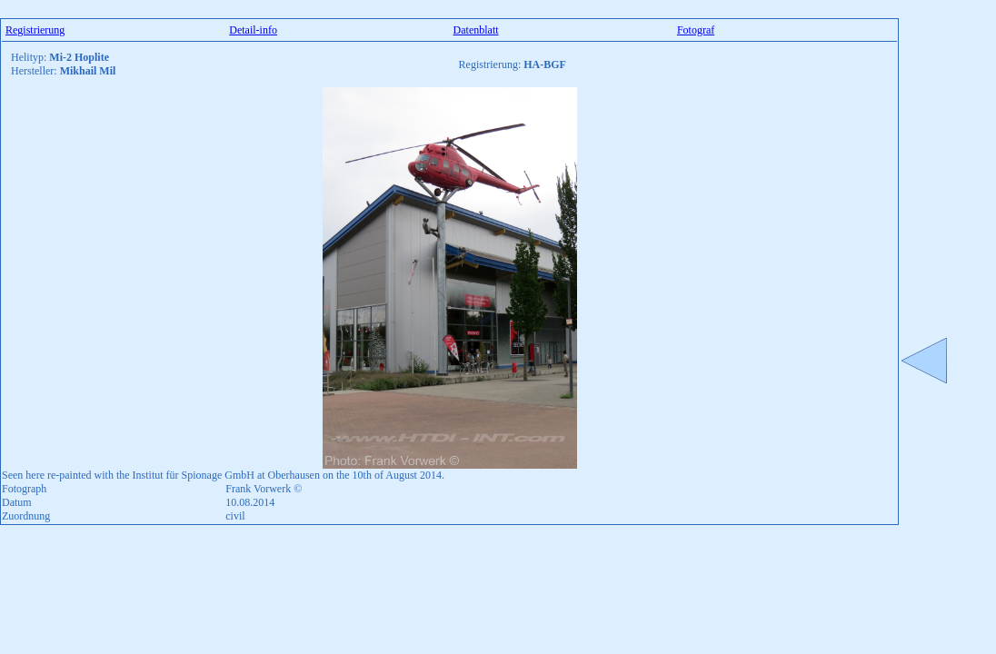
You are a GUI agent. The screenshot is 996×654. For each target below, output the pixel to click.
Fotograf (695, 30)
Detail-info (253, 30)
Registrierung (35, 30)
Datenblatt (476, 30)
